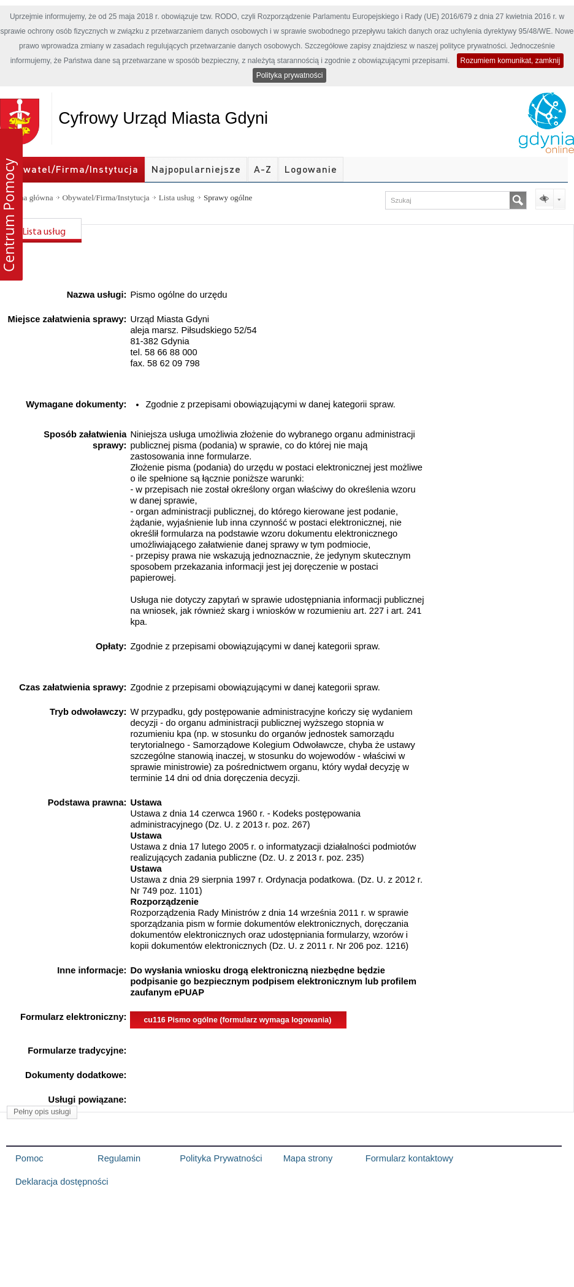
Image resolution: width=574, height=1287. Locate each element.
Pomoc (29, 1158)
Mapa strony (308, 1158)
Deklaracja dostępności (62, 1182)
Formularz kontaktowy (409, 1158)
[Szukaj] (518, 200)
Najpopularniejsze (196, 169)
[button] (11, 205)
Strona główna (29, 197)
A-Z (263, 169)
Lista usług (176, 197)
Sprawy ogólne (228, 197)
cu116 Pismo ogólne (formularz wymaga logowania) (237, 1020)
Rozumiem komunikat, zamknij (511, 60)
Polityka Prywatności (221, 1158)
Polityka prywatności (289, 75)
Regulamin (119, 1158)
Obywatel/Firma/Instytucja (72, 169)
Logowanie (311, 169)
